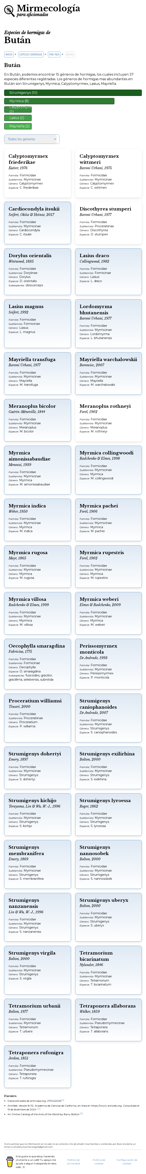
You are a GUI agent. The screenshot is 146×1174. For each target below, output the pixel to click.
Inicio (9, 54)
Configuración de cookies (126, 1161)
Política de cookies (99, 1161)
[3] (81, 1113)
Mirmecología (48, 10)
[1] (63, 1100)
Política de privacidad (73, 1161)
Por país (54, 54)
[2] (38, 1108)
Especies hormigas (30, 54)
